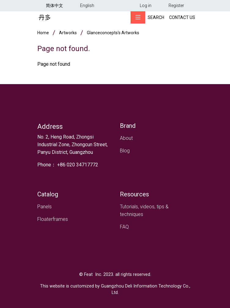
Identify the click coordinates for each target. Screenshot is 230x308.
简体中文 (54, 5)
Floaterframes (52, 219)
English (87, 5)
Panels (44, 207)
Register (176, 5)
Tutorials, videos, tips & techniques (144, 210)
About (126, 138)
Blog (125, 151)
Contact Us (182, 17)
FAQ (124, 227)
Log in (145, 5)
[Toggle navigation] (138, 17)
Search (156, 17)
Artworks (68, 32)
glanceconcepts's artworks (113, 32)
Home (43, 32)
